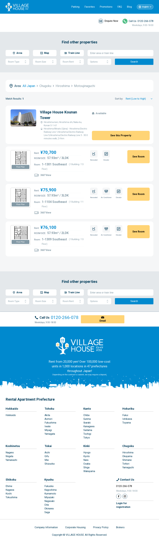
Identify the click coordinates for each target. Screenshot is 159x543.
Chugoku (128, 446)
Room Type (17, 62)
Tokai (48, 446)
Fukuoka (48, 486)
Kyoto (86, 456)
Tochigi (87, 433)
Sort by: (119, 98)
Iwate (48, 426)
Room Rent (72, 62)
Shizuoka (50, 463)
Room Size (44, 62)
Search (134, 61)
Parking (75, 6)
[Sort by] (139, 99)
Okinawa (49, 508)
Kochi (9, 493)
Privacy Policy (101, 527)
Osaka (86, 463)
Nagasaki (49, 501)
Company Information (46, 527)
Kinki (86, 446)
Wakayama (89, 471)
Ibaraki (87, 422)
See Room (138, 156)
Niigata (9, 456)
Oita (46, 504)
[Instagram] (124, 496)
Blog (129, 6)
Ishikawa (127, 418)
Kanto (87, 408)
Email (103, 320)
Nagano (10, 452)
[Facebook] (118, 496)
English (145, 7)
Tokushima (11, 497)
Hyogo (87, 452)
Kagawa (10, 489)
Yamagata (50, 433)
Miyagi (48, 430)
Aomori (48, 418)
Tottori (125, 463)
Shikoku (11, 479)
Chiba (86, 415)
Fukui (125, 415)
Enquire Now (111, 20)
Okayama (127, 456)
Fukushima (50, 422)
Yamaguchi (128, 467)
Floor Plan (20, 167)
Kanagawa (88, 426)
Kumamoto (50, 493)
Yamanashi (11, 460)
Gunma (87, 418)
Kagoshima (50, 489)
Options (99, 62)
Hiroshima (127, 452)
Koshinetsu (13, 446)
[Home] (79, 345)
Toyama (126, 422)
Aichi (47, 452)
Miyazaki (49, 497)
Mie (47, 460)
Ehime (9, 486)
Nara (85, 460)
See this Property (120, 135)
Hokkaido (12, 408)
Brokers (120, 527)
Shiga (86, 467)
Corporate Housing (75, 527)
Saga (47, 512)
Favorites (89, 6)
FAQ (119, 6)
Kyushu (49, 479)
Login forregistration (123, 505)
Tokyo (86, 437)
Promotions (106, 6)
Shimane (127, 460)
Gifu (47, 456)
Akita (47, 415)
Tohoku (49, 408)
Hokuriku (128, 408)
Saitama (87, 430)
